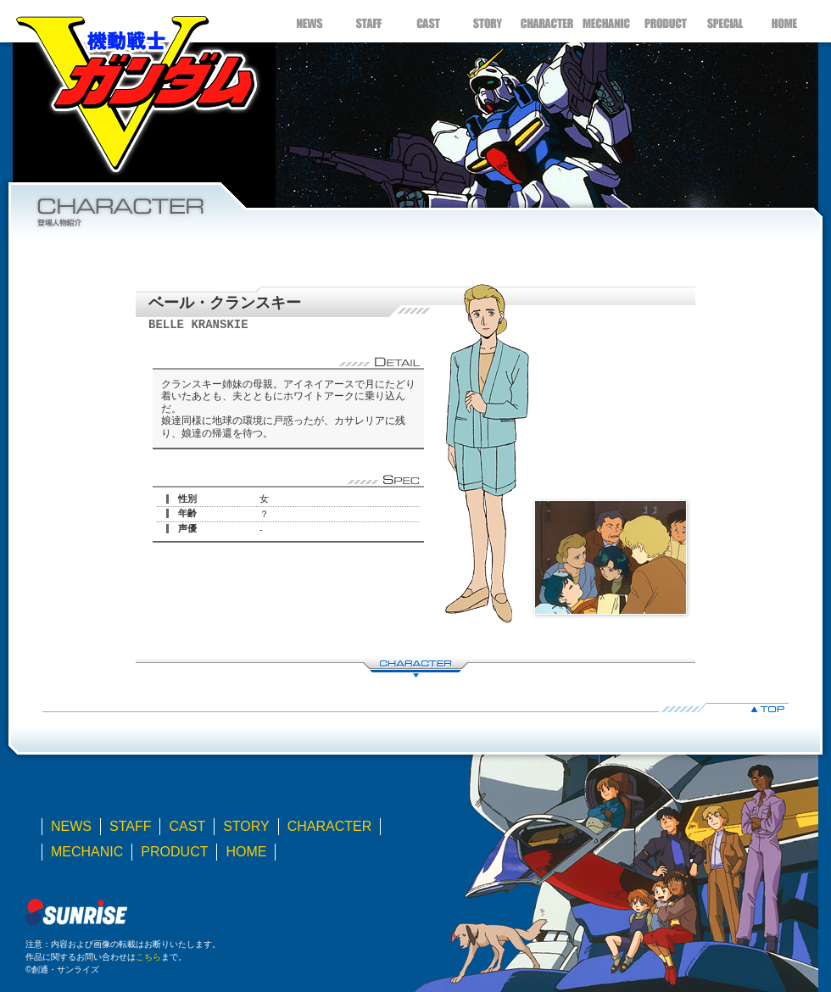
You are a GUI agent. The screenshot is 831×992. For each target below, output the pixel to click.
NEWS (309, 21)
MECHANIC (606, 21)
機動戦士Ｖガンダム (135, 89)
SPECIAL (725, 21)
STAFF (369, 21)
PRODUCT (665, 21)
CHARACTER (547, 21)
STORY (487, 21)
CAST (428, 21)
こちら (148, 956)
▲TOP (415, 707)
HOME (784, 21)
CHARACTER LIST (415, 667)
